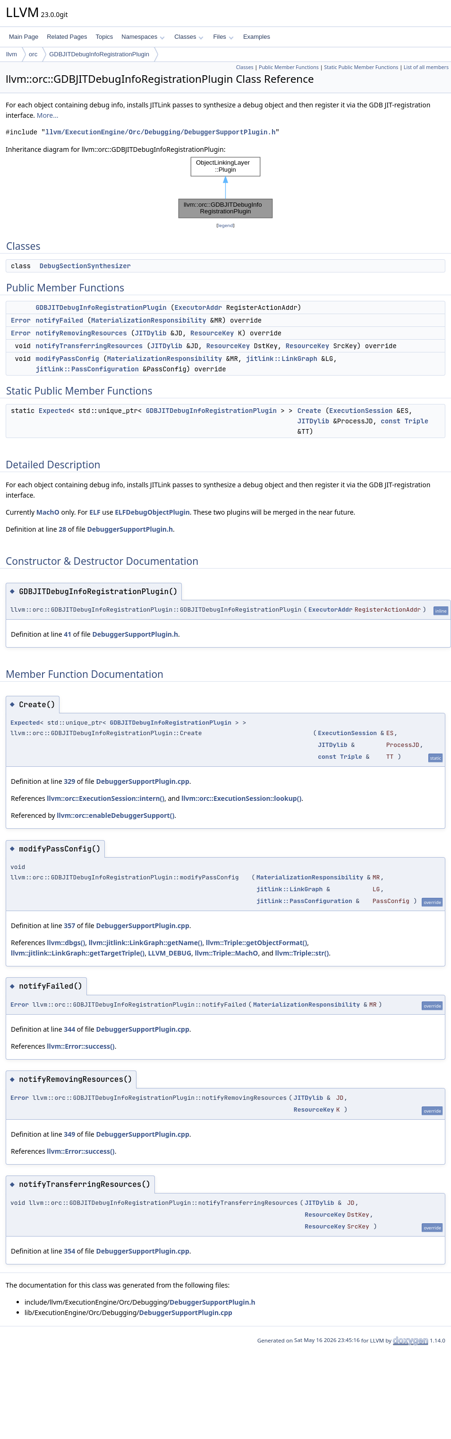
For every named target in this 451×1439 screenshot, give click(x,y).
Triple (416, 421)
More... (48, 115)
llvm (11, 54)
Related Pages (67, 36)
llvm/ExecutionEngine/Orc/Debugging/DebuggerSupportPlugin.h (160, 132)
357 (69, 925)
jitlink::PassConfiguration (86, 369)
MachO (48, 512)
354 (69, 1250)
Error (21, 320)
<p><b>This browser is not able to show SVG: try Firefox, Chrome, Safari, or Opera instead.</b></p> (225, 187)
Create (309, 410)
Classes (189, 36)
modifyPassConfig (67, 358)
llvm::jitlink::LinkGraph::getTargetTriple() (78, 952)
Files (223, 36)
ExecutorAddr (198, 307)
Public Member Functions (289, 67)
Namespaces (142, 36)
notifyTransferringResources (89, 346)
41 (67, 634)
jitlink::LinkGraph (281, 358)
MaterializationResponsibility (148, 320)
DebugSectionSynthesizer (85, 266)
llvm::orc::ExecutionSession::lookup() (241, 798)
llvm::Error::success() (80, 1046)
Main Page (23, 36)
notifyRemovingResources (81, 333)
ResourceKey (212, 333)
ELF (94, 512)
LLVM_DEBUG (170, 952)
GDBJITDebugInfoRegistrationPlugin (99, 54)
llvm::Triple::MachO (226, 952)
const (390, 421)
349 (69, 1134)
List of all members (426, 67)
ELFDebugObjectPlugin (152, 512)
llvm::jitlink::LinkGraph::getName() (146, 942)
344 (69, 1029)
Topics (104, 36)
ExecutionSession (360, 410)
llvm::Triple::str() (302, 952)
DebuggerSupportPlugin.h (130, 529)
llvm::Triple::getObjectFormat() (256, 942)
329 (69, 781)
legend (225, 225)
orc (33, 54)
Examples (256, 36)
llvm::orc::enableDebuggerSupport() (115, 815)
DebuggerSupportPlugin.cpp (142, 781)
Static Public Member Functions (361, 67)
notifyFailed (59, 320)
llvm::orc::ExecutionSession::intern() (105, 798)
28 (62, 529)
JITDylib (150, 333)
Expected (54, 410)
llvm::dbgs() (66, 942)
